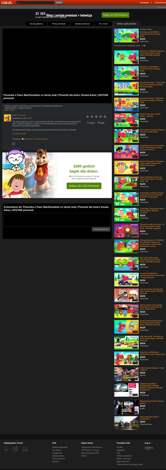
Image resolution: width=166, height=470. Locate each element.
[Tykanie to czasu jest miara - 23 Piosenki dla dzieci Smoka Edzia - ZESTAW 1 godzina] (126, 230)
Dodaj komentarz (101, 229)
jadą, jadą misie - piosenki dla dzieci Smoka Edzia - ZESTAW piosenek (151, 338)
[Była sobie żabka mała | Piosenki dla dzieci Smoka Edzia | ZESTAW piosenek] (126, 263)
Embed (90, 123)
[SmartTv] (17, 453)
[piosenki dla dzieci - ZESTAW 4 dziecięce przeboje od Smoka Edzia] (126, 104)
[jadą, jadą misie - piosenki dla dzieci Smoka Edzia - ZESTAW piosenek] (126, 342)
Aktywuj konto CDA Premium (91, 447)
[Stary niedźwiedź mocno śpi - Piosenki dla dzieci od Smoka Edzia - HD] (126, 183)
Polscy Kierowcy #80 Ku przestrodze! (149, 418)
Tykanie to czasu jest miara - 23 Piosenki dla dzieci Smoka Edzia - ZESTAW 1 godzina (152, 226)
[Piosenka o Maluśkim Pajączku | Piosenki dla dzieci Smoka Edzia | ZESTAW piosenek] (126, 57)
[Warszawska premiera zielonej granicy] (126, 407)
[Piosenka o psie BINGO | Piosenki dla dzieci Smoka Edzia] (126, 35)
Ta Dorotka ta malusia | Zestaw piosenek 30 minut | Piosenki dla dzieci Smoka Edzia (152, 195)
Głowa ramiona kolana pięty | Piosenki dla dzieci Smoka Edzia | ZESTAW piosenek (151, 323)
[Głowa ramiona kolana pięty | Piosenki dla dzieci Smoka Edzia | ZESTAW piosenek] (126, 326)
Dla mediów (56, 450)
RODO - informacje (124, 459)
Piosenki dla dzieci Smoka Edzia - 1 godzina (150, 115)
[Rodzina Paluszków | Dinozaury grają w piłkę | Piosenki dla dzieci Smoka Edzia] (126, 167)
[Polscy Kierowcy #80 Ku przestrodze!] (126, 423)
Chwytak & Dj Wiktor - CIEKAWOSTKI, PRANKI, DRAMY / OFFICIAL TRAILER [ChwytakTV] (151, 387)
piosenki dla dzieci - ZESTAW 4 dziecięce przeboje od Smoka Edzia (152, 100)
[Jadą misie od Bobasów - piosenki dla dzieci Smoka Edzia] (126, 358)
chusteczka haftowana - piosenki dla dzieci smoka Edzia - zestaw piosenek (152, 275)
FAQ (118, 453)
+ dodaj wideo (161, 7)
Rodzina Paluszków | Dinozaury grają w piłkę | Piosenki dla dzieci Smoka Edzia (152, 163)
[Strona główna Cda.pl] (7, 2)
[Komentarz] (57, 220)
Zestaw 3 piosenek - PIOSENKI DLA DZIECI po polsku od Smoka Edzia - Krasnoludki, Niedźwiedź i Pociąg (152, 243)
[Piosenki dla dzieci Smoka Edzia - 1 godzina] (126, 120)
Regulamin (120, 450)
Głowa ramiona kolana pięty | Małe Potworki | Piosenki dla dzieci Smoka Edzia (151, 307)
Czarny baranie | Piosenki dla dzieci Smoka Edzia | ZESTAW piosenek (151, 291)
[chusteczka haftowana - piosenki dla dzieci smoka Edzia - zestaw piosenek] (126, 279)
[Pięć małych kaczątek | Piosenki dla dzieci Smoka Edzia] (126, 136)
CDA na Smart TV (58, 459)
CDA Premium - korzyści (90, 450)
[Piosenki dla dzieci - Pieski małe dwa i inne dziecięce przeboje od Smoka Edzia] (126, 88)
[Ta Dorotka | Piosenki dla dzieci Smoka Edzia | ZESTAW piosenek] (126, 214)
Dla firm (84, 456)
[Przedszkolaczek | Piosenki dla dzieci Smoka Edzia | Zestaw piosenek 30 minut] (126, 151)
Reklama (55, 462)
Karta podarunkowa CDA (90, 453)
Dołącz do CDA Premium (84, 185)
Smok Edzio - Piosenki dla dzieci (36, 139)
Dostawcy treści (58, 456)
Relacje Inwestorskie (59, 447)
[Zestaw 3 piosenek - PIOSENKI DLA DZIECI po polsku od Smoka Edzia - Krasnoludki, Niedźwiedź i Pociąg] (126, 246)
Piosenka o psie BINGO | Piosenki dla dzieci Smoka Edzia (150, 34)
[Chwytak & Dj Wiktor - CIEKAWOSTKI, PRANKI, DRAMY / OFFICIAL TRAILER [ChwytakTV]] (126, 390)
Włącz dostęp (9, 110)
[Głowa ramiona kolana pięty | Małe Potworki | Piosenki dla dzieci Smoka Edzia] (126, 311)
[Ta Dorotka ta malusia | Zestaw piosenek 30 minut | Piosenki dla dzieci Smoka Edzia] (126, 199)
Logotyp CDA (57, 453)
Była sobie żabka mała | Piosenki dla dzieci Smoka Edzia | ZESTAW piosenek (150, 260)
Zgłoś (101, 123)
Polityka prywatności (124, 456)
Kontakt (119, 447)
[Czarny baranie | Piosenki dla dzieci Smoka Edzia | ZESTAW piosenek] (126, 295)
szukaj (59, 3)
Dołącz (115, 15)
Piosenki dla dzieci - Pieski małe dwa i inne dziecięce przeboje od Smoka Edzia (152, 85)
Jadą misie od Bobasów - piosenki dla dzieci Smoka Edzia (152, 353)
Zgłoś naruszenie (123, 462)
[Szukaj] (35, 2)
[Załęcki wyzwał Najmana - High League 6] (126, 374)
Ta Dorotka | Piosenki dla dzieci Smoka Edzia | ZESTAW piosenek (152, 211)
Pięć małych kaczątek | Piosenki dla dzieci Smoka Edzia (152, 131)
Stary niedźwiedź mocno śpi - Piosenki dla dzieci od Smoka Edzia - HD (151, 179)
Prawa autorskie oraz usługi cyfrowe (130, 464)
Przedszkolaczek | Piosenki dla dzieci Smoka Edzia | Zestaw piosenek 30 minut (152, 148)
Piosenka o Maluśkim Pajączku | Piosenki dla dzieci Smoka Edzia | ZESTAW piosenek (152, 53)
